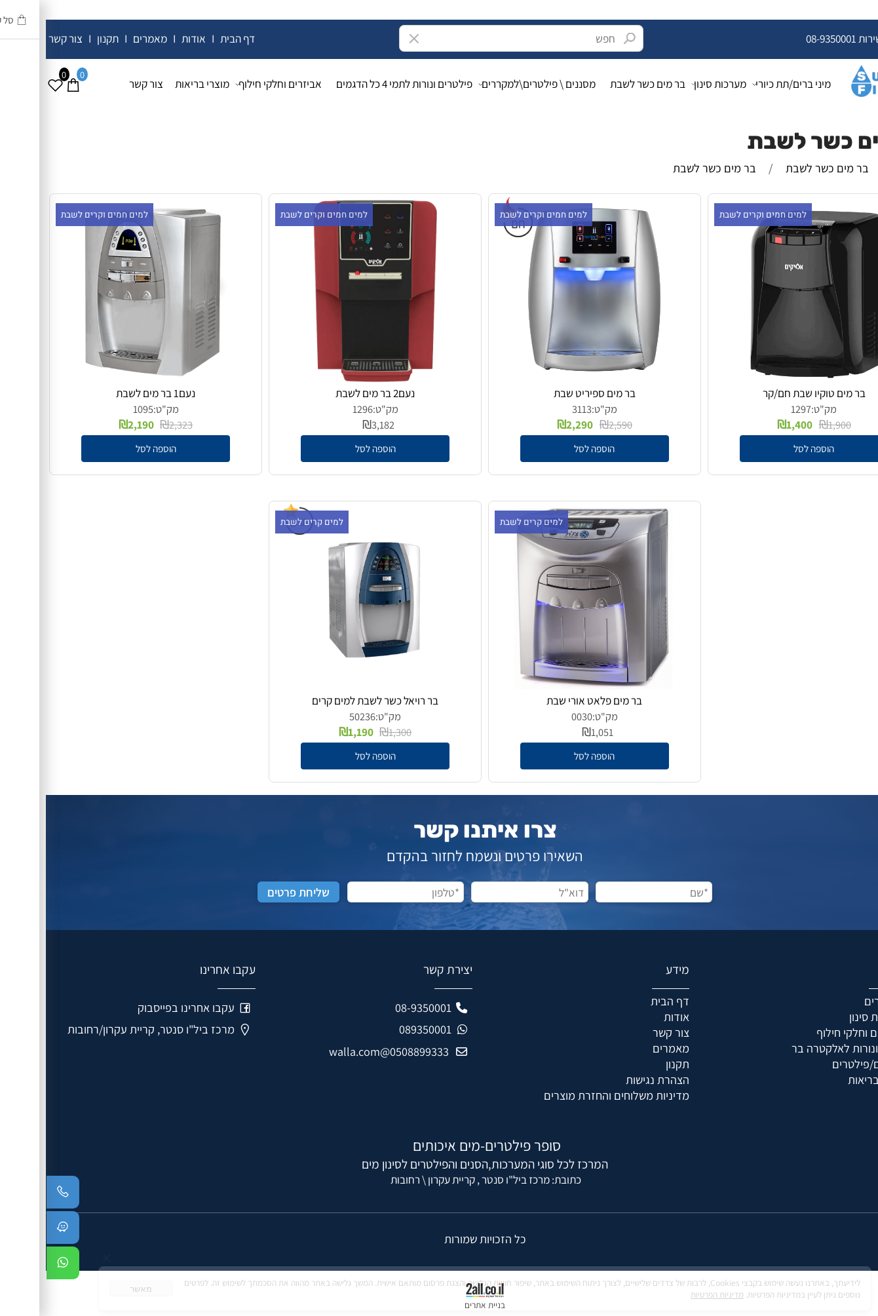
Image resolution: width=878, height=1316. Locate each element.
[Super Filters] (833, 78)
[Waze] (17, 1230)
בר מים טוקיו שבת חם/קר (768, 392)
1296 (317, 409)
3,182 (337, 424)
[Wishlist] (9, 84)
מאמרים (104, 38)
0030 (535, 716)
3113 (536, 409)
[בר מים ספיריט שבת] (548, 377)
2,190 (95, 424)
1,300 (354, 732)
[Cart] (26, 84)
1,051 (556, 732)
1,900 (793, 424)
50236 (316, 716)
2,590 (574, 424)
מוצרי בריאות (156, 83)
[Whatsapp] (17, 1266)
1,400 (753, 424)
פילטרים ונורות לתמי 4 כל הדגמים (358, 83)
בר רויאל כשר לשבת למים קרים (329, 700)
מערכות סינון (674, 84)
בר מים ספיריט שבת (549, 392)
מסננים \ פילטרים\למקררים (495, 84)
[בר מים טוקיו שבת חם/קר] (769, 377)
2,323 (135, 424)
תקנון (61, 38)
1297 (755, 409)
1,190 (315, 731)
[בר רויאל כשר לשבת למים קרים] (329, 685)
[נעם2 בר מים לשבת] (329, 377)
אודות (148, 38)
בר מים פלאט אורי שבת (548, 700)
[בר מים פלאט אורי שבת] (549, 685)
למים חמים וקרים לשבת (717, 215)
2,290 (533, 424)
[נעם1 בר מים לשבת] (110, 377)
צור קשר (21, 38)
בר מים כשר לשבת (601, 83)
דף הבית (191, 38)
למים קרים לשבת (485, 522)
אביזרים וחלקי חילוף (236, 84)
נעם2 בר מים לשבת (329, 392)
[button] (768, 448)
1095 (97, 409)
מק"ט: (778, 409)
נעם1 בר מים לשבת (109, 392)
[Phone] (17, 1195)
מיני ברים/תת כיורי (746, 84)
